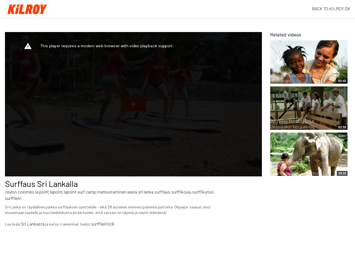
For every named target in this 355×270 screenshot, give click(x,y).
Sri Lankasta (32, 223)
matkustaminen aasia (117, 191)
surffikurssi (203, 191)
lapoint (56, 191)
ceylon (11, 191)
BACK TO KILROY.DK (331, 8)
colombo (26, 191)
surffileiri (13, 198)
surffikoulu (181, 191)
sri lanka (145, 191)
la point (42, 191)
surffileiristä (102, 223)
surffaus (162, 191)
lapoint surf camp (80, 191)
